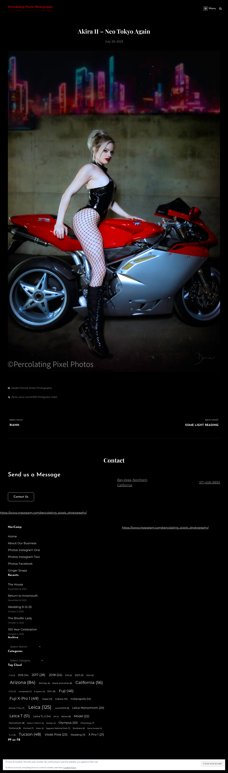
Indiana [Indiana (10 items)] (61, 699)
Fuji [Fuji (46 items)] (66, 690)
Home (12, 536)
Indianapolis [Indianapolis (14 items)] (81, 698)
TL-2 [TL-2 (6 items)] (12, 735)
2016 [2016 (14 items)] (23, 675)
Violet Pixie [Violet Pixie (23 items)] (56, 734)
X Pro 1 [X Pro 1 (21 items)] (96, 734)
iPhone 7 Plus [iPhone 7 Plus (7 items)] (17, 708)
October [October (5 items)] (51, 723)
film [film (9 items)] (52, 691)
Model (15, 387)
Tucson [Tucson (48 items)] (30, 734)
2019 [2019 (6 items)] (68, 675)
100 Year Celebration (22, 629)
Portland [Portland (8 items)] (15, 728)
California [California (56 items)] (89, 682)
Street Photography (40, 387)
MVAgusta (44, 396)
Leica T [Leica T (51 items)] (20, 716)
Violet (54, 396)
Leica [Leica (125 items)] (39, 707)
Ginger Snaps (17, 570)
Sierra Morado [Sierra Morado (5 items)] (94, 728)
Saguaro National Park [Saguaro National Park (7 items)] (58, 728)
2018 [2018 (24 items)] (55, 675)
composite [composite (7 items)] (25, 691)
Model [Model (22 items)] (81, 716)
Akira (14, 396)
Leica (21, 396)
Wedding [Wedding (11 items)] (78, 734)
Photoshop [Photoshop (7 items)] (87, 723)
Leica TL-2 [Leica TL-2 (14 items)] (42, 716)
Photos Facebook (20, 563)
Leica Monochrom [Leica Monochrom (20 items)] (88, 708)
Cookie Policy (69, 767)
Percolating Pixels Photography (30, 6)
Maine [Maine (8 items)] (66, 716)
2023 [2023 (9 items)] (79, 675)
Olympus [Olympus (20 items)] (68, 722)
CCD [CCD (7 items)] (12, 691)
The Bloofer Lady (20, 618)
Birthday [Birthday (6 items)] (44, 683)
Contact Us (21, 496)
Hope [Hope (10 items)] (47, 699)
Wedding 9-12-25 (20, 607)
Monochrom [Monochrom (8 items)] (17, 723)
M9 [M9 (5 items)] (56, 717)
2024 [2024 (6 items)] (90, 675)
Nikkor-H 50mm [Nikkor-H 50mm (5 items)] (35, 723)
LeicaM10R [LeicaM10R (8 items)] (62, 708)
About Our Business (22, 543)
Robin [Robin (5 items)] (40, 728)
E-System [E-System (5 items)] (39, 692)
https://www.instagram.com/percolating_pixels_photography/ (43, 513)
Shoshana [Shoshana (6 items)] (79, 728)
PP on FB (14, 739)
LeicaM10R (31, 396)
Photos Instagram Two (24, 557)
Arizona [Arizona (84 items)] (22, 682)
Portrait (23, 387)
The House (15, 584)
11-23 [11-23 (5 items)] (12, 675)
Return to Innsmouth (23, 595)
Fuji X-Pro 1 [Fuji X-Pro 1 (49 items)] (24, 698)
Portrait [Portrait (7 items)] (28, 728)
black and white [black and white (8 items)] (62, 683)
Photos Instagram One (24, 550)
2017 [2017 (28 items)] (38, 675)
